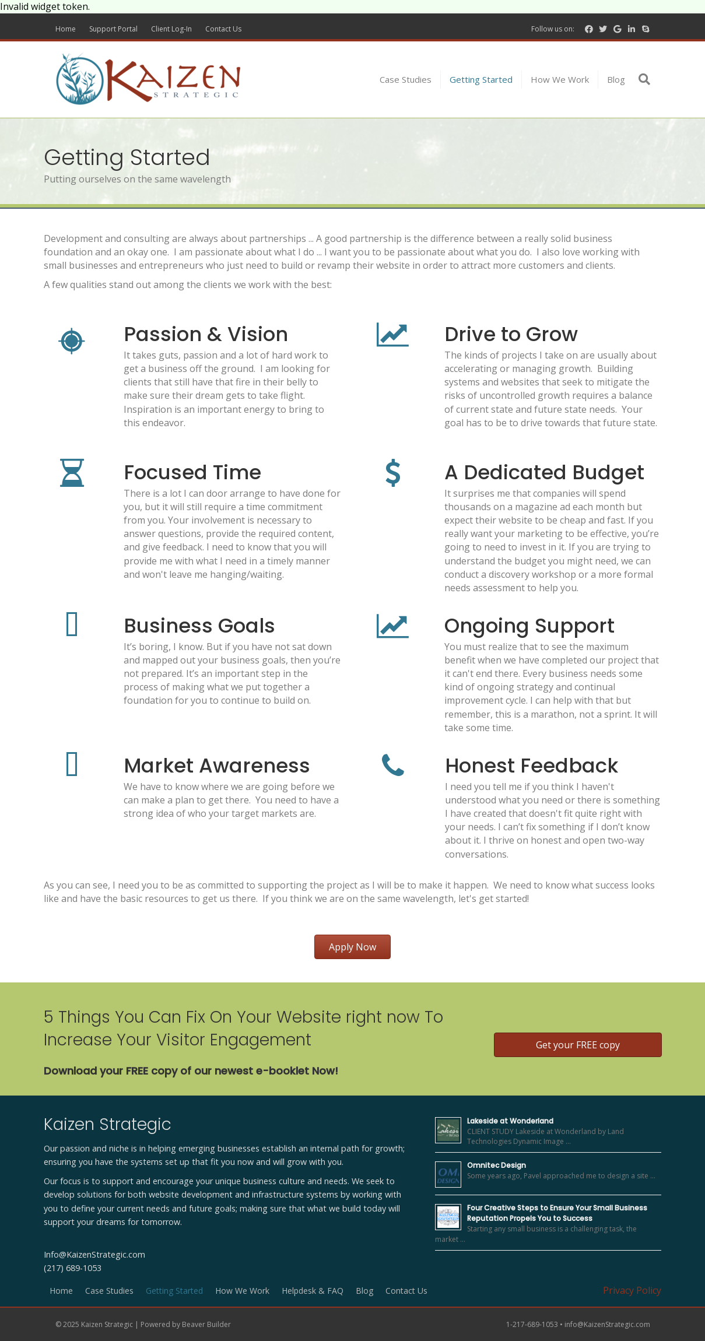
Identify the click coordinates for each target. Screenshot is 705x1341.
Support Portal (113, 29)
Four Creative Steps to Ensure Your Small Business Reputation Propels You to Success (557, 1213)
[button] (352, 947)
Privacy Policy (632, 1290)
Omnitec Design (496, 1165)
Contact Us (223, 29)
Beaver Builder (206, 1324)
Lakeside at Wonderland (510, 1121)
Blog (616, 79)
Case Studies (406, 79)
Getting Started (481, 79)
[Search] (642, 79)
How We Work (560, 79)
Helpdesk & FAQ (312, 1290)
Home (65, 29)
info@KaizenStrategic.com (607, 1324)
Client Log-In (171, 29)
